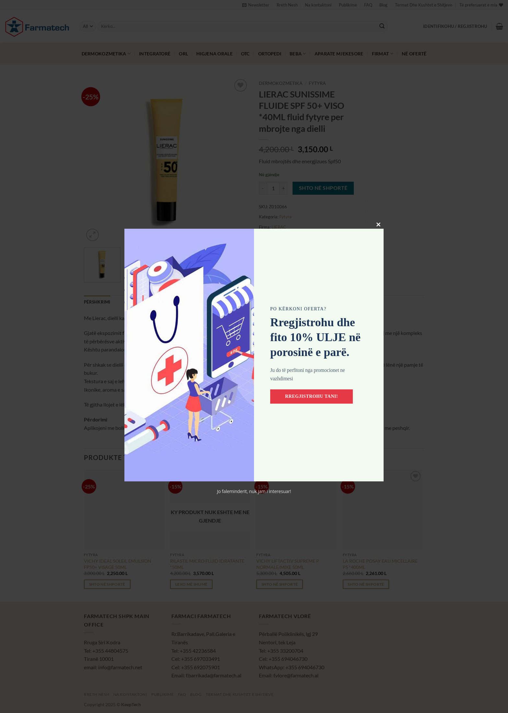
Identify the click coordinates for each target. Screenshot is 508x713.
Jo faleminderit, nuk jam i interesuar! (254, 491)
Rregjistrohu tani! (311, 396)
